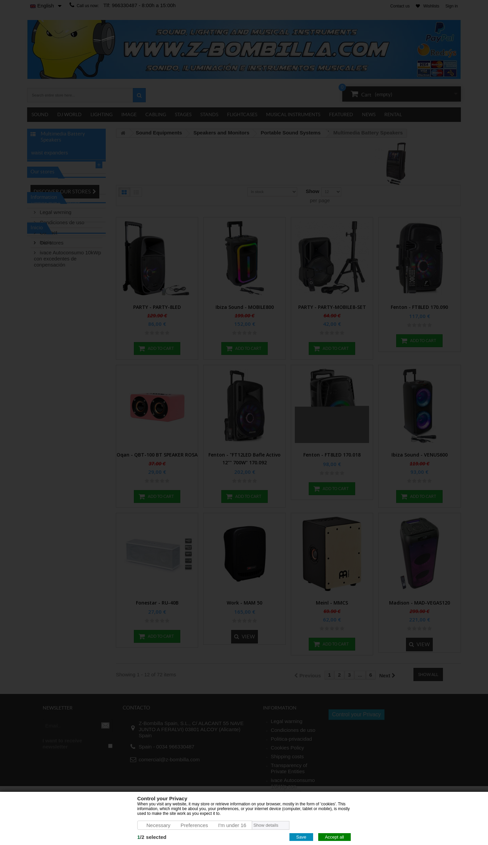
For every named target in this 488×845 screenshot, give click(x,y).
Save (301, 837)
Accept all (334, 837)
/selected (151, 837)
